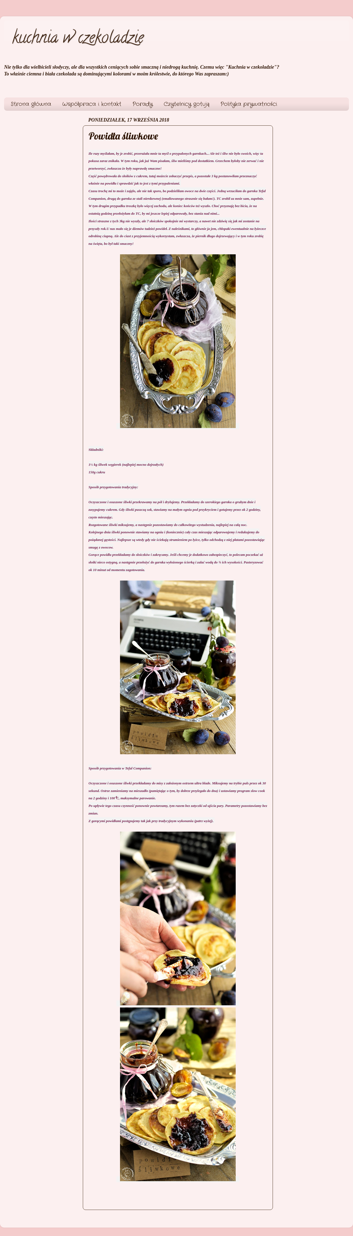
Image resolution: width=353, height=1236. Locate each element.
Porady (143, 104)
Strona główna (31, 104)
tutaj (152, 176)
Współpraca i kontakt (92, 104)
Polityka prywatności (248, 104)
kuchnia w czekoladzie (78, 39)
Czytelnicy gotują (186, 104)
